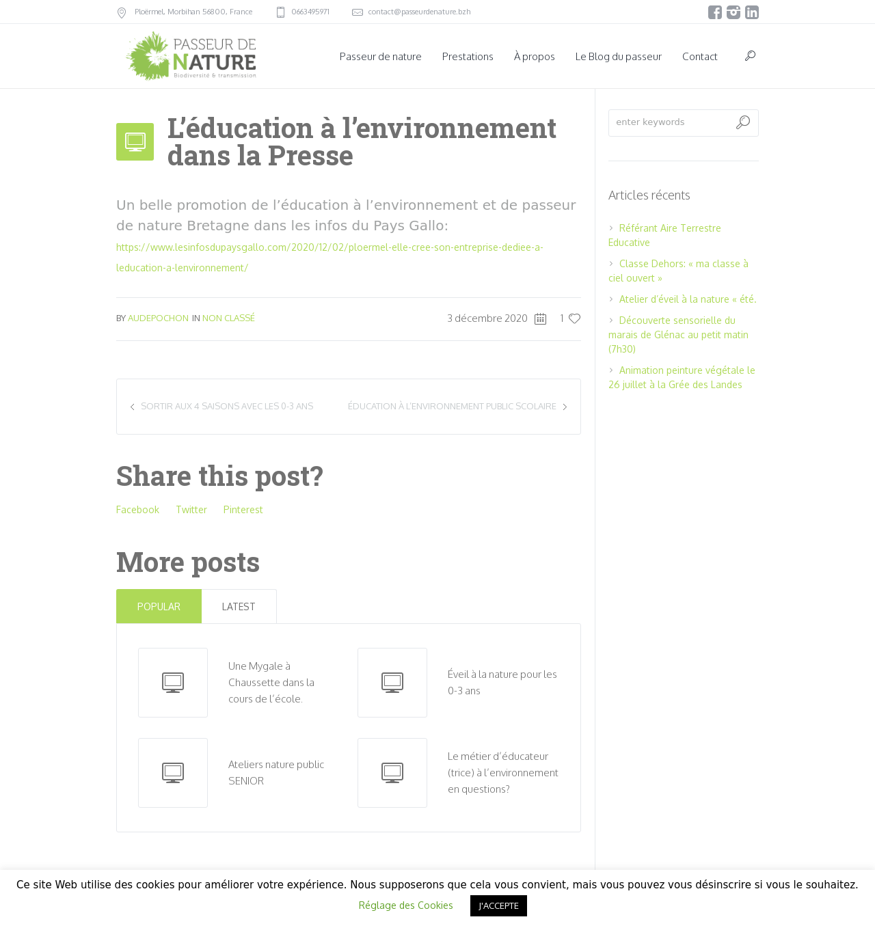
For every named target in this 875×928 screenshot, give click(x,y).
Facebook (137, 509)
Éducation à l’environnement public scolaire (452, 405)
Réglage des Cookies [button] (406, 905)
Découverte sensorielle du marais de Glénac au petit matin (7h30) (678, 334)
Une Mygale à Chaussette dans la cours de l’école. (271, 682)
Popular (158, 606)
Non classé (228, 317)
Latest (239, 606)
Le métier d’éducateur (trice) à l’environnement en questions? (503, 772)
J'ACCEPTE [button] (499, 905)
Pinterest (243, 509)
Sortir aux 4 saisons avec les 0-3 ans (227, 405)
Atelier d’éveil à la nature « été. (688, 299)
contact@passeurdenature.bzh (419, 11)
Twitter (191, 509)
